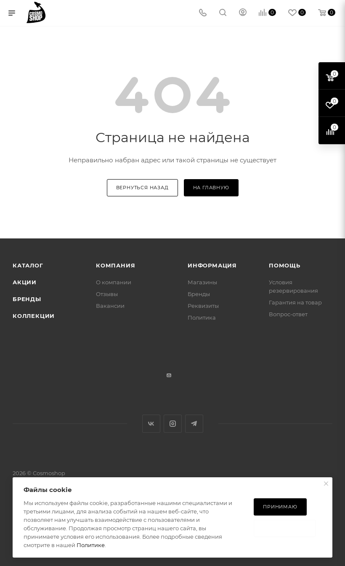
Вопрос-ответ (288, 314)
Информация (212, 265)
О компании (113, 282)
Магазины (202, 282)
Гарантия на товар (295, 302)
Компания (115, 265)
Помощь (284, 265)
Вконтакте (151, 424)
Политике (91, 545)
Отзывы (107, 294)
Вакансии (110, 305)
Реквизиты (203, 305)
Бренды (27, 299)
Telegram (194, 424)
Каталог (28, 265)
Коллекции (34, 315)
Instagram (173, 424)
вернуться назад (142, 187)
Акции (25, 282)
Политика (202, 317)
